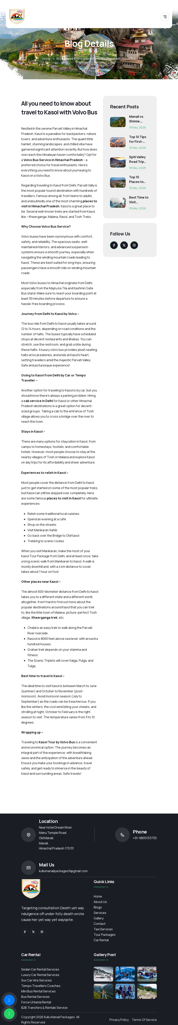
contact (100, 924)
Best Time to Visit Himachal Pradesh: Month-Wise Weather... (139, 199)
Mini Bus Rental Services (38, 991)
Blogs (98, 907)
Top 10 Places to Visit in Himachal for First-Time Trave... (139, 179)
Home (46, 58)
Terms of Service (144, 1020)
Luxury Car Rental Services (40, 975)
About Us (100, 902)
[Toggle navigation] (165, 17)
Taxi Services (103, 929)
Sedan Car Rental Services (40, 969)
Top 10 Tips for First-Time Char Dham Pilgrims (137, 139)
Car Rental (101, 940)
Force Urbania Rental (36, 1002)
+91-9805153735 (145, 838)
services (100, 913)
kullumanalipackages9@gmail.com (63, 871)
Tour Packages (104, 934)
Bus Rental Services (35, 997)
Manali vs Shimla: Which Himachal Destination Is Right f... (138, 119)
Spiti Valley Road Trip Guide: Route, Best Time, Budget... (138, 159)
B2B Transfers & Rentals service (44, 1007)
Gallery (99, 918)
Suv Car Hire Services (36, 980)
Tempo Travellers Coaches (40, 986)
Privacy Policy (119, 1020)
